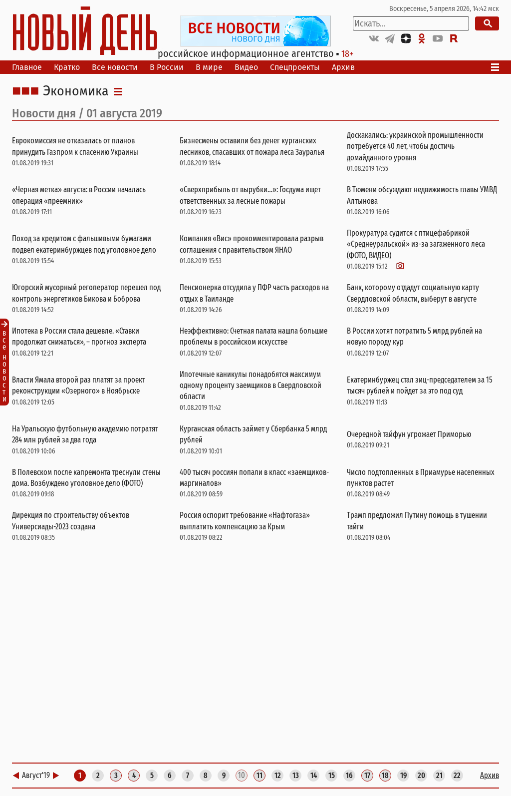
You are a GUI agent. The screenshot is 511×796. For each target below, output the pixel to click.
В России (167, 67)
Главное (27, 67)
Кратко (67, 67)
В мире (209, 67)
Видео (246, 67)
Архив (343, 67)
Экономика (76, 91)
